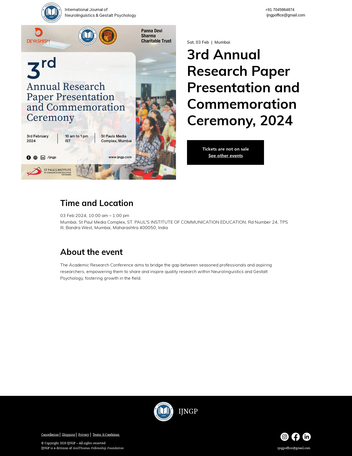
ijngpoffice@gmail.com (285, 15)
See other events (225, 155)
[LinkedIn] (306, 437)
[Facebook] (296, 437)
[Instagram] (284, 437)
